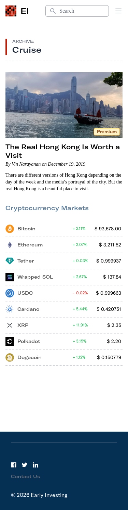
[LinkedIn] (35, 465)
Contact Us (25, 476)
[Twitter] (24, 465)
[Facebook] (13, 465)
